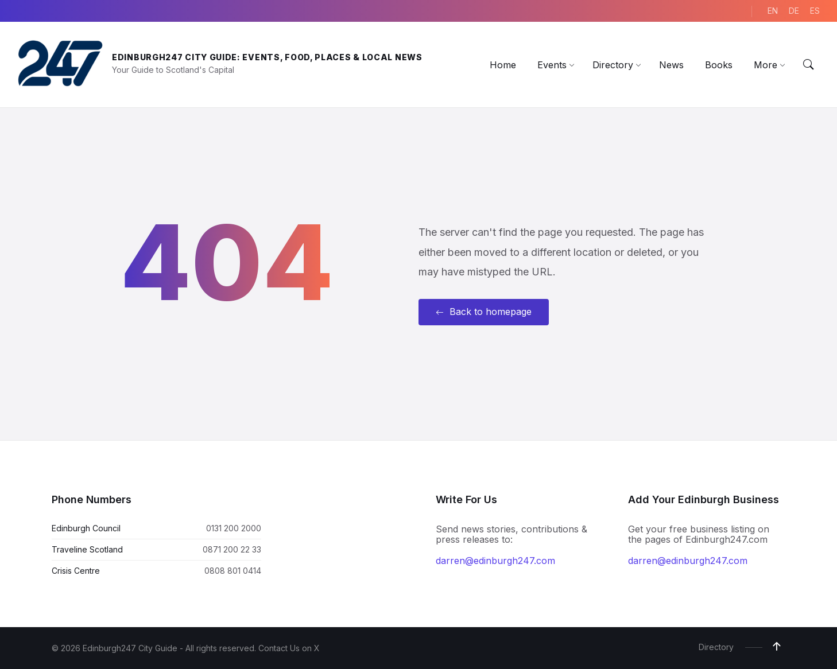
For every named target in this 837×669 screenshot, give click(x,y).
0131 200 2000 (233, 528)
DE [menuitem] (794, 10)
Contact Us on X (289, 648)
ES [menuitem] (815, 10)
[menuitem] (503, 65)
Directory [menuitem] (716, 647)
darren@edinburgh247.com (495, 560)
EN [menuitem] (773, 10)
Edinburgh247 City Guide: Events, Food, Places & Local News (267, 57)
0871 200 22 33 (232, 549)
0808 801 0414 (232, 570)
